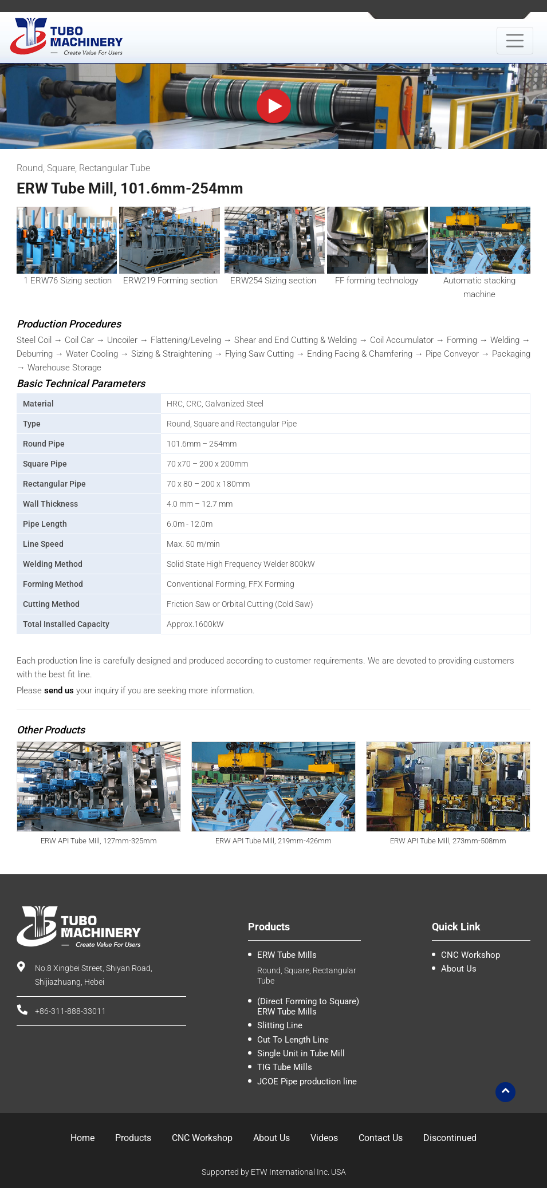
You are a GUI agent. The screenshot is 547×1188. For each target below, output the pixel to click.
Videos (324, 1137)
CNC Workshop (470, 955)
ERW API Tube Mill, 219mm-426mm (273, 840)
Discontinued (450, 1137)
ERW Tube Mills (287, 955)
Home (82, 1137)
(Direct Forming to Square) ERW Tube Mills (308, 1006)
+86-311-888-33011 (70, 1011)
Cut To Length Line (293, 1040)
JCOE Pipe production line (307, 1081)
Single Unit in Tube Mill (301, 1053)
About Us (459, 969)
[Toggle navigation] (515, 40)
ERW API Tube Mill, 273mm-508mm (448, 840)
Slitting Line (279, 1025)
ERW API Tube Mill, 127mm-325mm (99, 840)
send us (59, 690)
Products (133, 1137)
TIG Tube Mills (284, 1067)
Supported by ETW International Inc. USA (274, 1172)
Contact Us (381, 1137)
